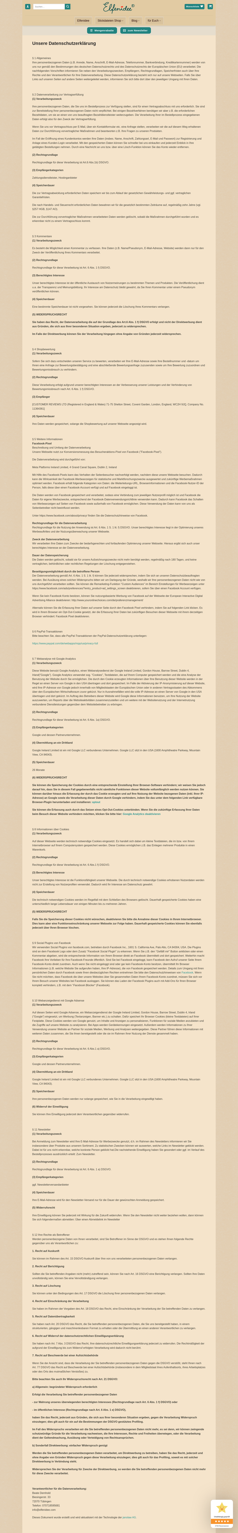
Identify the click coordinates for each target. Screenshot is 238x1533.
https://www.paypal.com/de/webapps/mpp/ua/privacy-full (65, 643)
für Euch (154, 20)
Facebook (187, 972)
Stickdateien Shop (110, 20)
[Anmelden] (27, 6)
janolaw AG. (130, 1517)
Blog (135, 20)
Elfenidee (83, 20)
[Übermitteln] (67, 6)
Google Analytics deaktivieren (141, 814)
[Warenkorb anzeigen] (210, 6)
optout (96, 802)
